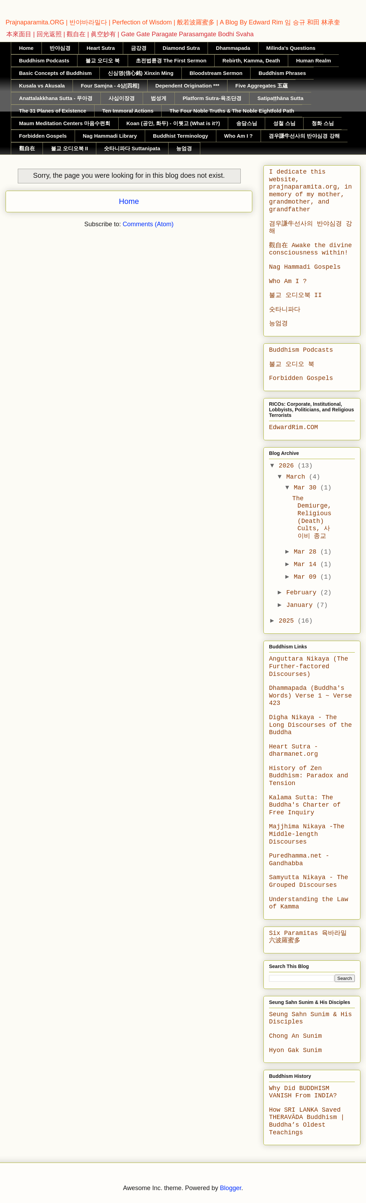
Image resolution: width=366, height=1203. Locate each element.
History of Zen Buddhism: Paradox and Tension (308, 776)
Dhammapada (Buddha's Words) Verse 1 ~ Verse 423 (310, 696)
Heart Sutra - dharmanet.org (293, 750)
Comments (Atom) (148, 224)
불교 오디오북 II (69, 148)
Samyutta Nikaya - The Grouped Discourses (308, 881)
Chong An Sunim (295, 1036)
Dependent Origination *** (187, 86)
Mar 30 (307, 487)
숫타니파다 (284, 309)
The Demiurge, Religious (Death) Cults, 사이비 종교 (311, 517)
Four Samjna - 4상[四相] (110, 86)
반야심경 (60, 48)
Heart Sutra (101, 48)
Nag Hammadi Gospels (305, 267)
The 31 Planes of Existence (53, 111)
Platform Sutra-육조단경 (211, 98)
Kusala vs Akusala (42, 86)
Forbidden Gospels (43, 136)
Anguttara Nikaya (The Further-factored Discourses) (308, 666)
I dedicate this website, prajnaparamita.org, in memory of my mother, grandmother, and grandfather (310, 190)
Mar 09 (307, 576)
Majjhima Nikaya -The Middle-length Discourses (306, 834)
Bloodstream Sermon (215, 73)
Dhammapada (233, 48)
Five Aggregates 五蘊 (262, 86)
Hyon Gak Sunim (295, 1050)
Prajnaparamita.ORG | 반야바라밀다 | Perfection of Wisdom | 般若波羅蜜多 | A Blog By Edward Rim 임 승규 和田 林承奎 (173, 22)
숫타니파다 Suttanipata (132, 148)
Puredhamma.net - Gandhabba (299, 859)
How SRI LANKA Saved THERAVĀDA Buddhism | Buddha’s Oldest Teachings (306, 1121)
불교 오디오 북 (102, 60)
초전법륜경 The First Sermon (171, 60)
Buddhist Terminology (180, 136)
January (301, 605)
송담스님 (246, 123)
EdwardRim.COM (293, 427)
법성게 (158, 98)
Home (26, 48)
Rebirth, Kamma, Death (251, 60)
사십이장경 (122, 98)
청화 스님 (323, 123)
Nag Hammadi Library (110, 136)
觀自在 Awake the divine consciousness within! (310, 249)
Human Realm (313, 60)
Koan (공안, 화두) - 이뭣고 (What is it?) (173, 123)
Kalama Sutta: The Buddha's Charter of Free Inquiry (305, 805)
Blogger (230, 1188)
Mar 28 (307, 551)
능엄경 (184, 148)
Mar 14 (307, 564)
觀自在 (27, 148)
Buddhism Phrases (282, 73)
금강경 (139, 48)
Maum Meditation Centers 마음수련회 (65, 123)
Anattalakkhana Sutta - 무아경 (56, 98)
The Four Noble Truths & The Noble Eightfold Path (232, 111)
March (297, 476)
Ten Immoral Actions (128, 111)
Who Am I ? (238, 136)
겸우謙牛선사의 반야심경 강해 (304, 136)
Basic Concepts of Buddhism (55, 73)
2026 (288, 465)
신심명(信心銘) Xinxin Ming (140, 73)
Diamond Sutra (181, 48)
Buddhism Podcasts (44, 60)
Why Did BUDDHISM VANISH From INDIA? (303, 1092)
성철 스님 (284, 123)
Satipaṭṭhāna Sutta (280, 98)
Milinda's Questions (290, 48)
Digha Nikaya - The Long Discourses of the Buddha (310, 725)
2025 (288, 620)
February (303, 592)
